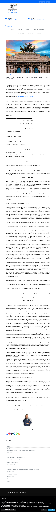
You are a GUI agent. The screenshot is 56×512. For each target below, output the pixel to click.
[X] (12, 434)
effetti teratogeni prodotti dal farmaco (25, 96)
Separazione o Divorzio (11, 466)
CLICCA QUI (38, 429)
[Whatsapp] (17, 434)
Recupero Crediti (10, 471)
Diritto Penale (10, 455)
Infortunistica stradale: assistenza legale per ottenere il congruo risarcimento (23, 469)
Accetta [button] (51, 509)
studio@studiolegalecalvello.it (37, 19)
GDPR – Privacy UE (11, 464)
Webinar (39, 33)
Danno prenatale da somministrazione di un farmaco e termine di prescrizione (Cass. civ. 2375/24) (27, 78)
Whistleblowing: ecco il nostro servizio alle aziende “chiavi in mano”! (21, 450)
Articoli (19, 29)
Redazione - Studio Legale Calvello (20, 83)
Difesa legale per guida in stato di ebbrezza (16, 457)
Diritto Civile (9, 452)
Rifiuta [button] (44, 509)
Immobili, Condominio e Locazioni (14, 459)
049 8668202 (10, 26)
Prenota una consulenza (39, 29)
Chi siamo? (30, 33)
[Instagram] (9, 434)
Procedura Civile (9, 74)
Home (12, 29)
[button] (54, 498)
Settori (27, 29)
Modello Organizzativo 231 (12, 462)
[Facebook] (7, 434)
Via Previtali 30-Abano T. (13, 19)
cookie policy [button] (40, 502)
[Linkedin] (14, 434)
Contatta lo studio (19, 33)
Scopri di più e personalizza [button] (8, 509)
